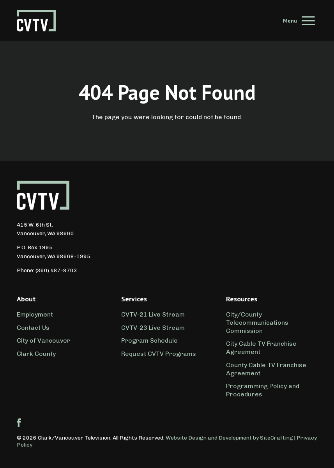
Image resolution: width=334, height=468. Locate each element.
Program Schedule (149, 340)
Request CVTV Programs (158, 353)
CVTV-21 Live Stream (153, 314)
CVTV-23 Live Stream (153, 327)
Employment (35, 314)
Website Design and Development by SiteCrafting (229, 438)
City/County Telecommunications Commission (257, 322)
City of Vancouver (43, 340)
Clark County (36, 353)
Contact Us (33, 327)
